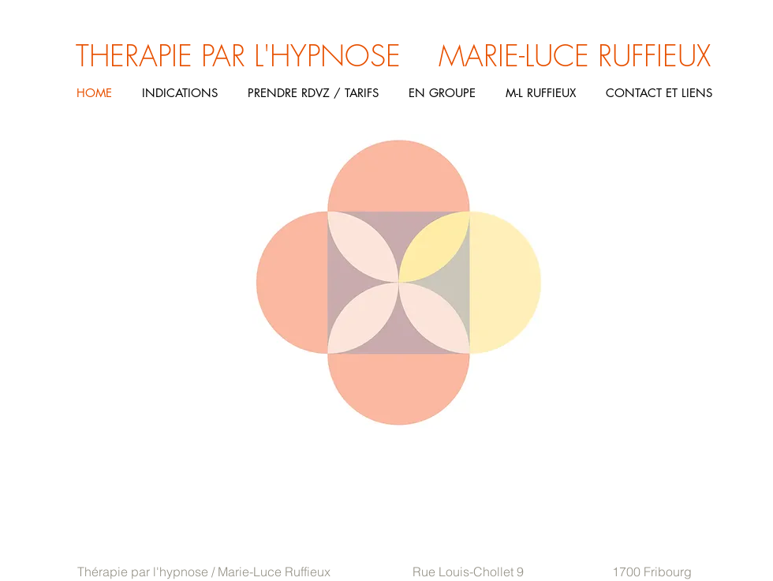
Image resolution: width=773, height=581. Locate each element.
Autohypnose (108, 459)
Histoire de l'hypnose (70, 459)
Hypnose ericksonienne (23, 459)
